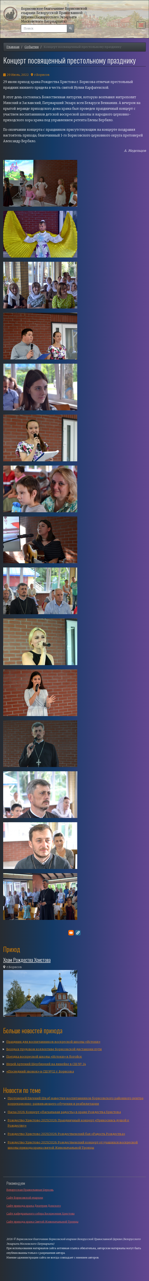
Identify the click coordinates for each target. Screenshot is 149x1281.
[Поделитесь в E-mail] (71, 932)
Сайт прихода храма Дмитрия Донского (33, 1205)
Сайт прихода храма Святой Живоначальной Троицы (42, 1221)
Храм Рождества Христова (27, 959)
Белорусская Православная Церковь (30, 1189)
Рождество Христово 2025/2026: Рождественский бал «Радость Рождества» (66, 1134)
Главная (13, 47)
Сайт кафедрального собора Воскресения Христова (40, 1213)
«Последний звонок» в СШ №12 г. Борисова (40, 1071)
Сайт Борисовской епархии (24, 1197)
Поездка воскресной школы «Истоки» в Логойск (44, 1057)
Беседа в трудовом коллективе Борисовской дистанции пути (54, 1049)
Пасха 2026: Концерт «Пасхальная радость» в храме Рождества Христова (64, 1112)
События (32, 47)
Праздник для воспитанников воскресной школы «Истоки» (53, 1042)
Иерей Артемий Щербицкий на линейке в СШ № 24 (46, 1064)
